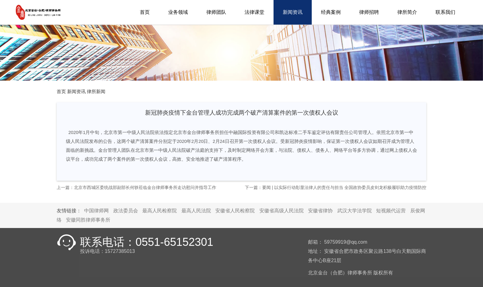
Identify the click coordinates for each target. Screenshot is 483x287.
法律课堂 (254, 12)
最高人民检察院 (159, 210)
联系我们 (445, 12)
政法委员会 (125, 210)
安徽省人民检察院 (235, 210)
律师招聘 (369, 12)
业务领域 (178, 12)
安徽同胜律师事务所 (88, 219)
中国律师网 (96, 210)
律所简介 (407, 12)
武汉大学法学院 (354, 210)
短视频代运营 (391, 210)
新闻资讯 (292, 12)
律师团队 (216, 12)
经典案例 (331, 12)
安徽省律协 (320, 210)
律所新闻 (96, 91)
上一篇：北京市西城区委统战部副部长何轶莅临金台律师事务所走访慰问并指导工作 (136, 187)
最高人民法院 (196, 210)
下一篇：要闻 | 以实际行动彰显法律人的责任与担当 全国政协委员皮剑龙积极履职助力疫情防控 (335, 187)
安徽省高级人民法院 (281, 210)
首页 (145, 12)
